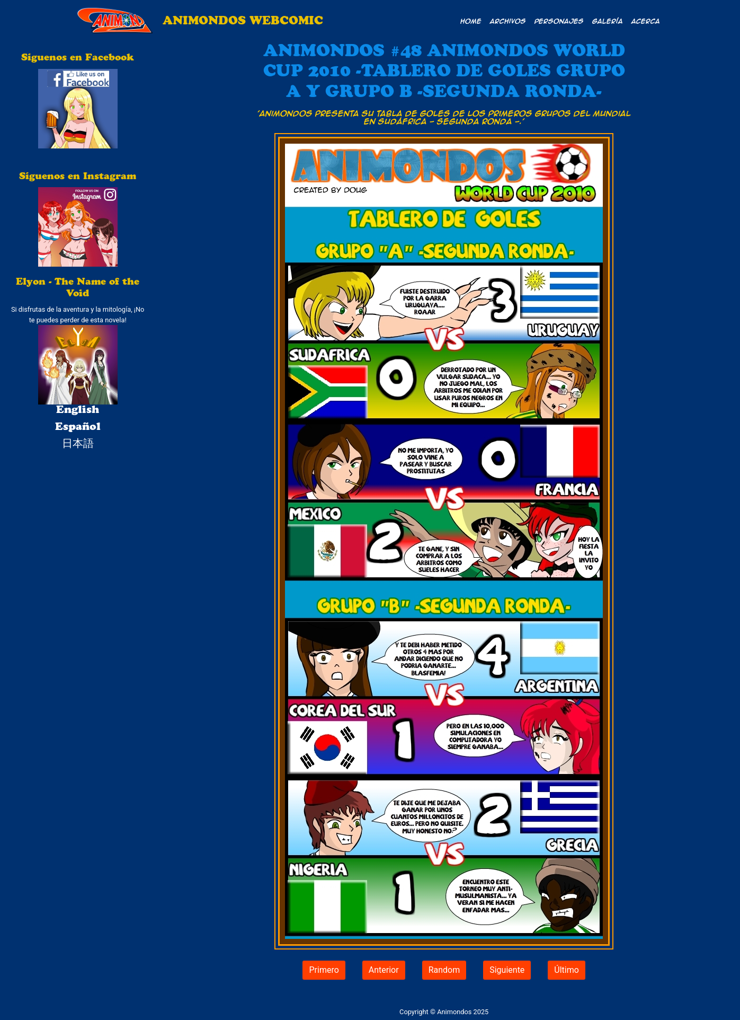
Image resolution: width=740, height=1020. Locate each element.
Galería (607, 20)
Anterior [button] (384, 970)
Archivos (508, 20)
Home (471, 20)
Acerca (645, 20)
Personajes (559, 20)
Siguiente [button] (506, 970)
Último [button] (566, 970)
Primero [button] (323, 970)
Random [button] (444, 970)
